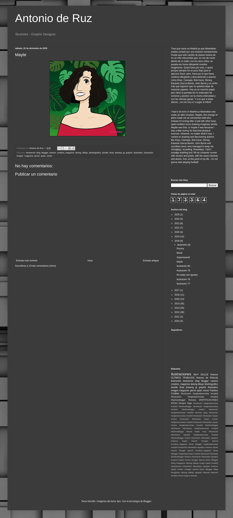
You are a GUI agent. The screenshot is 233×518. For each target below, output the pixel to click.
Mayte (180, 261)
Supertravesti (183, 257)
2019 (177, 236)
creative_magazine (65, 153)
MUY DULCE (201, 374)
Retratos (192, 400)
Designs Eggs (185, 403)
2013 (177, 308)
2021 (177, 227)
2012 (177, 312)
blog (38, 153)
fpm (119, 501)
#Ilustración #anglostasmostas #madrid (199, 393)
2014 (177, 303)
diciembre (182, 245)
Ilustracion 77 (183, 283)
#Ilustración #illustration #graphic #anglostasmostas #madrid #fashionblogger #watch (194, 435)
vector (49, 156)
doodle (105, 153)
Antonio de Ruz (53, 18)
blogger (45, 153)
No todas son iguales (187, 275)
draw (111, 153)
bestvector (30, 153)
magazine (28, 156)
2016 (177, 294)
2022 (177, 223)
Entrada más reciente (26, 260)
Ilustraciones (181, 374)
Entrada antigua (151, 260)
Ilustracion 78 (183, 279)
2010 (177, 321)
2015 (177, 299)
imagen (20, 156)
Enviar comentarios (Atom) (42, 266)
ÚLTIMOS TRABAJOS (182, 377)
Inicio (90, 260)
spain (43, 156)
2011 (177, 316)
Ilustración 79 (183, 270)
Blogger (147, 501)
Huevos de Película (207, 377)
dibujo (85, 153)
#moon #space (184, 476)
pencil (36, 156)
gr (124, 153)
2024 (177, 219)
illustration (138, 153)
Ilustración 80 (183, 266)
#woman (193, 476)
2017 (177, 290)
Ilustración (148, 153)
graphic (129, 153)
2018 (177, 241)
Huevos (214, 374)
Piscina (180, 248)
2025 (177, 214)
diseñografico (95, 153)
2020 (177, 232)
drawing (118, 153)
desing (78, 153)
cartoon (52, 153)
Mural (179, 253)
